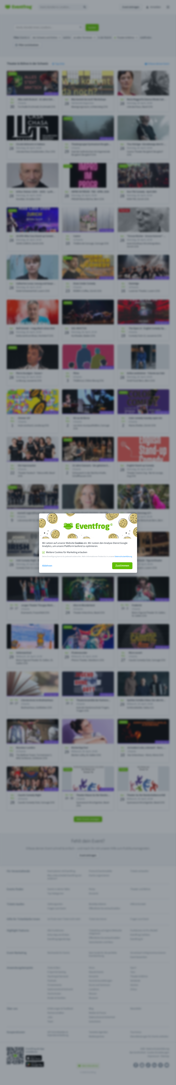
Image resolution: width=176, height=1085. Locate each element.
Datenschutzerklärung (123, 556)
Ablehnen (47, 565)
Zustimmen (122, 566)
